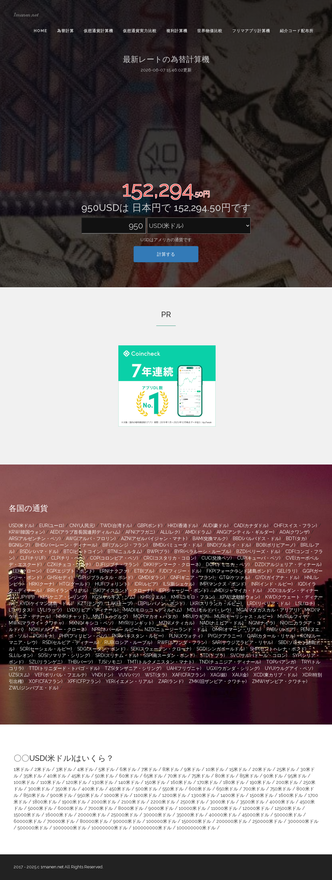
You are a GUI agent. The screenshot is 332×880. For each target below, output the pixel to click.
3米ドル (64, 769)
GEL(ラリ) (287, 571)
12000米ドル (256, 808)
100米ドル (24, 782)
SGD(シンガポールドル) (220, 648)
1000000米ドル (69, 827)
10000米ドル (192, 808)
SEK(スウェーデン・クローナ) (161, 648)
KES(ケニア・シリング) (63, 597)
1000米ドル (116, 795)
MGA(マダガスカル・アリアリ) (267, 610)
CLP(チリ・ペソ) (68, 558)
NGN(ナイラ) (262, 623)
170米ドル (207, 782)
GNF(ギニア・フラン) (192, 577)
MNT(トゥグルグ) (110, 616)
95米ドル (297, 775)
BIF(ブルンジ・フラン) (125, 545)
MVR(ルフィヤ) (293, 616)
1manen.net (26, 14)
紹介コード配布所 (297, 31)
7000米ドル (100, 808)
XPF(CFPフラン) (84, 681)
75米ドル (201, 775)
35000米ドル (190, 814)
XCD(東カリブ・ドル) (275, 674)
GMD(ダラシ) (151, 577)
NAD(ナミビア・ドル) (221, 623)
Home (40, 31)
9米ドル (192, 769)
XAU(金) (240, 674)
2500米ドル (192, 801)
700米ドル (254, 788)
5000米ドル (40, 808)
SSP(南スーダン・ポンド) (169, 655)
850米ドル (34, 795)
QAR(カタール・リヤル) (271, 635)
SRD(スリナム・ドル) (116, 655)
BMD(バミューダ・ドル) (177, 545)
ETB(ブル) (144, 571)
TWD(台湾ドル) (116, 525)
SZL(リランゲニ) (46, 661)
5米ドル (106, 769)
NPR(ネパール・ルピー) (115, 629)
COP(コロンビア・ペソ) (114, 558)
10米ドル (215, 769)
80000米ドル (94, 821)
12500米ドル (288, 808)
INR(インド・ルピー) (272, 584)
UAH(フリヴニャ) (184, 668)
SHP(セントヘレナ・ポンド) (278, 648)
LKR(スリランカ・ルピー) (216, 603)
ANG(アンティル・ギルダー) (245, 532)
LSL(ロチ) (305, 603)
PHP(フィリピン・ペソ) (83, 635)
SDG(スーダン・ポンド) (101, 648)
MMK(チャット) (72, 616)
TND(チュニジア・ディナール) (230, 661)
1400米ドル (232, 795)
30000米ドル (157, 814)
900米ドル (61, 795)
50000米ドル (288, 814)
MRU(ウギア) (196, 616)
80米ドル (224, 775)
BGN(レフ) (19, 545)
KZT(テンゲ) (90, 603)
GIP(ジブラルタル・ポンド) (105, 577)
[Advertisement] (166, 125)
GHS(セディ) (60, 577)
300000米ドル (303, 821)
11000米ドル (224, 808)
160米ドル (181, 782)
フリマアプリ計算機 (251, 31)
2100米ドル (133, 801)
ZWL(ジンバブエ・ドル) (33, 687)
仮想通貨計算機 (98, 31)
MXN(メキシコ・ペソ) (91, 623)
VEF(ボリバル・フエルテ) (61, 674)
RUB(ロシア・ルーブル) (128, 642)
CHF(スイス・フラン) (295, 525)
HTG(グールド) (74, 584)
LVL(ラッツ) (50, 610)
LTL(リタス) (20, 610)
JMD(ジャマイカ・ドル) (238, 590)
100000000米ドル (152, 827)
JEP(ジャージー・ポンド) (183, 590)
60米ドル (128, 775)
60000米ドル (28, 821)
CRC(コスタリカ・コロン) (169, 558)
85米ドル (249, 775)
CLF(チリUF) (33, 558)
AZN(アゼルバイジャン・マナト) (154, 538)
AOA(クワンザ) (294, 532)
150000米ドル (196, 821)
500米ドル (146, 788)
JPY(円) (27, 597)
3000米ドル (222, 801)
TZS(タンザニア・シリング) (133, 668)
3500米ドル (252, 801)
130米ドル (102, 782)
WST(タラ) (156, 674)
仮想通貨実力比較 (140, 31)
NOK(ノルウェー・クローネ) (58, 629)
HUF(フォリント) (112, 584)
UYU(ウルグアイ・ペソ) (289, 668)
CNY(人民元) (82, 525)
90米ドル (273, 775)
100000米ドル (161, 821)
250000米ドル (267, 821)
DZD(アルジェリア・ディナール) (288, 564)
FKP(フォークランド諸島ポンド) (239, 571)
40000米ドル (223, 814)
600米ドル (200, 788)
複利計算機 (176, 31)
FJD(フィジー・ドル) (180, 571)
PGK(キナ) (43, 635)
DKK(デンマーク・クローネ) (172, 564)
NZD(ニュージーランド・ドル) (176, 629)
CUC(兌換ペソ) (216, 558)
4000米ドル (281, 801)
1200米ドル (174, 795)
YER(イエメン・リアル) (129, 681)
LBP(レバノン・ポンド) (161, 603)
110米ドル (50, 782)
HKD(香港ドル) (183, 525)
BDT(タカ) (296, 538)
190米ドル (260, 782)
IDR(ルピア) (146, 584)
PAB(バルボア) (281, 629)
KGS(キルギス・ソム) (113, 597)
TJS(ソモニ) (110, 661)
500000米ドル (33, 827)
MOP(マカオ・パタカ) (155, 616)
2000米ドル (103, 801)
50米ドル (104, 775)
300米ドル (39, 788)
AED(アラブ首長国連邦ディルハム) (85, 532)
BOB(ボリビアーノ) (275, 545)
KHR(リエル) (153, 597)
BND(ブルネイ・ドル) (229, 545)
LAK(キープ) (120, 603)
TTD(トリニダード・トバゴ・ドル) (64, 668)
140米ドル (128, 782)
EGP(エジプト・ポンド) (70, 571)
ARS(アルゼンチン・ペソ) (35, 538)
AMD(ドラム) (198, 532)
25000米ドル (124, 814)
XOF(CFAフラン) (46, 681)
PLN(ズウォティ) (186, 635)
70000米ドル (61, 821)
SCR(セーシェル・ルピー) (46, 648)
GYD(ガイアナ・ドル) (277, 577)
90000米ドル (127, 821)
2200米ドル (162, 801)
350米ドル (66, 788)
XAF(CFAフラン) (188, 674)
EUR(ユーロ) (51, 525)
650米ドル (227, 788)
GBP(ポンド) (149, 525)
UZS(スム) (19, 674)
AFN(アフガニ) (140, 532)
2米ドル (42, 769)
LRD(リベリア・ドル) (268, 603)
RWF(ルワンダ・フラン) (182, 642)
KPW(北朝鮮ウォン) (240, 597)
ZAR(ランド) (171, 681)
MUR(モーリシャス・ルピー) (243, 616)
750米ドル (280, 788)
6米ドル (128, 769)
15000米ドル (27, 814)
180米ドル (233, 782)
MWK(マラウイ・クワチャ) (36, 623)
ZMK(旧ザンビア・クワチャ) (218, 681)
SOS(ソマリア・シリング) (64, 655)
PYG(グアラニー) (225, 635)
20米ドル (261, 769)
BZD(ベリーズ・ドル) (258, 551)
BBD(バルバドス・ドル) (257, 538)
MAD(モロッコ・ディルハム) (153, 610)
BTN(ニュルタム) (125, 551)
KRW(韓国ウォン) (27, 532)
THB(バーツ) (80, 661)
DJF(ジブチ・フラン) (117, 564)
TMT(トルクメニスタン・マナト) (160, 661)
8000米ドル (130, 808)
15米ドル (238, 769)
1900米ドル (74, 801)
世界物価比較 (209, 31)
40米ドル (56, 775)
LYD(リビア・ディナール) (93, 610)
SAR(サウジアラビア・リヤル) (242, 642)
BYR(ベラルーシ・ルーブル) (202, 551)
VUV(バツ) (129, 674)
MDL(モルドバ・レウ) (209, 610)
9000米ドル (160, 808)
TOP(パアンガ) (281, 661)
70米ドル (177, 775)
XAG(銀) (218, 674)
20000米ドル (92, 814)
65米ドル (153, 775)
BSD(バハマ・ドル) (39, 551)
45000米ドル (255, 814)
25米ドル (286, 769)
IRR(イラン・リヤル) (67, 590)
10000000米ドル (109, 827)
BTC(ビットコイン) (83, 551)
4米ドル (85, 769)
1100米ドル (145, 795)
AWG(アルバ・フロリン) (91, 538)
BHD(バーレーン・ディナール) (66, 545)
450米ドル (119, 788)
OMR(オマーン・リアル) (236, 629)
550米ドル (173, 788)
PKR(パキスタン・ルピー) (138, 635)
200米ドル (287, 782)
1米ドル (21, 769)
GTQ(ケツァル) (234, 577)
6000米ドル (70, 808)
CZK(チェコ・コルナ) (69, 564)
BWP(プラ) (158, 551)
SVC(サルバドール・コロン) (258, 655)
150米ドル (155, 782)
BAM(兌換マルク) (210, 538)
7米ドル (149, 769)
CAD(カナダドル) (251, 525)
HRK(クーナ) (41, 584)
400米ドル (93, 788)
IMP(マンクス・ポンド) (223, 584)
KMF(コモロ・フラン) (193, 597)
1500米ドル (261, 795)
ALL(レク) (170, 532)
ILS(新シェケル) (179, 584)
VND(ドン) (102, 674)
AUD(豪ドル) (216, 525)
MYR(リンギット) (136, 623)
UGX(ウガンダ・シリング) (233, 668)
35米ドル (32, 775)
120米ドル (76, 782)
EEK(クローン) (27, 571)
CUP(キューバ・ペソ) (258, 558)
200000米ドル (231, 821)
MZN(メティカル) (177, 623)
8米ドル (170, 769)
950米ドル (88, 795)
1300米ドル (203, 795)
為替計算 (65, 31)
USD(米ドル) (21, 525)
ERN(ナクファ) (114, 571)
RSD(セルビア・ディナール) (70, 642)
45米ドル (80, 775)
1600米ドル (291, 795)
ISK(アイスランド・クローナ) (122, 590)
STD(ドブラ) (212, 655)
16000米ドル (59, 814)
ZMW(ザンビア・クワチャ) (279, 681)
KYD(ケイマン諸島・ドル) (46, 603)
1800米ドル (44, 801)
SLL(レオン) (21, 655)
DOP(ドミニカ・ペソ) (228, 564)
